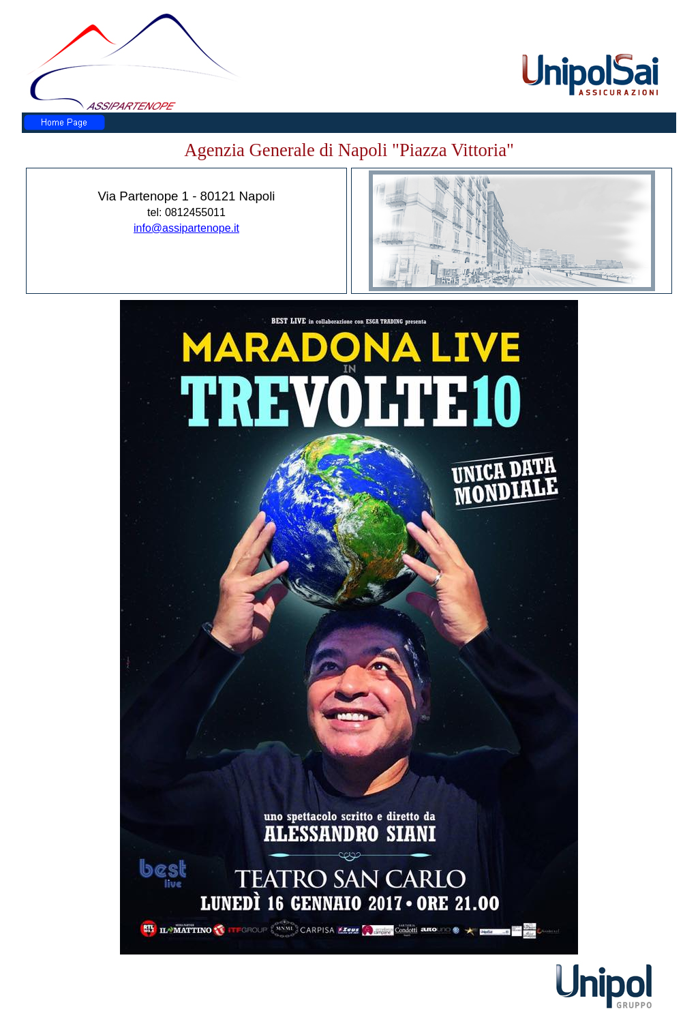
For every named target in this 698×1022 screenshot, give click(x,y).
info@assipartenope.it (186, 228)
